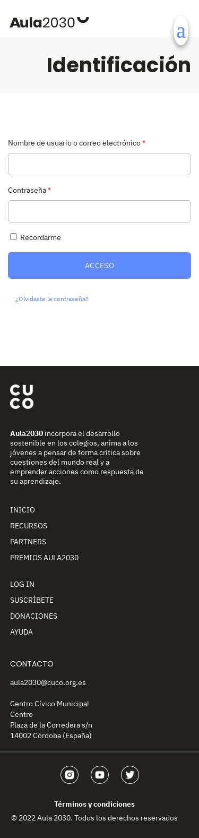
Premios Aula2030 (44, 557)
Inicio (22, 510)
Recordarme (34, 237)
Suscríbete (32, 600)
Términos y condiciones (94, 804)
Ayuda (21, 632)
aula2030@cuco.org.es (48, 682)
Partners (28, 541)
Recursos (28, 526)
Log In (22, 584)
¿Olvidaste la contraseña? (52, 299)
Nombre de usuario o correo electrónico (76, 143)
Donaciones (33, 616)
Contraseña (29, 190)
